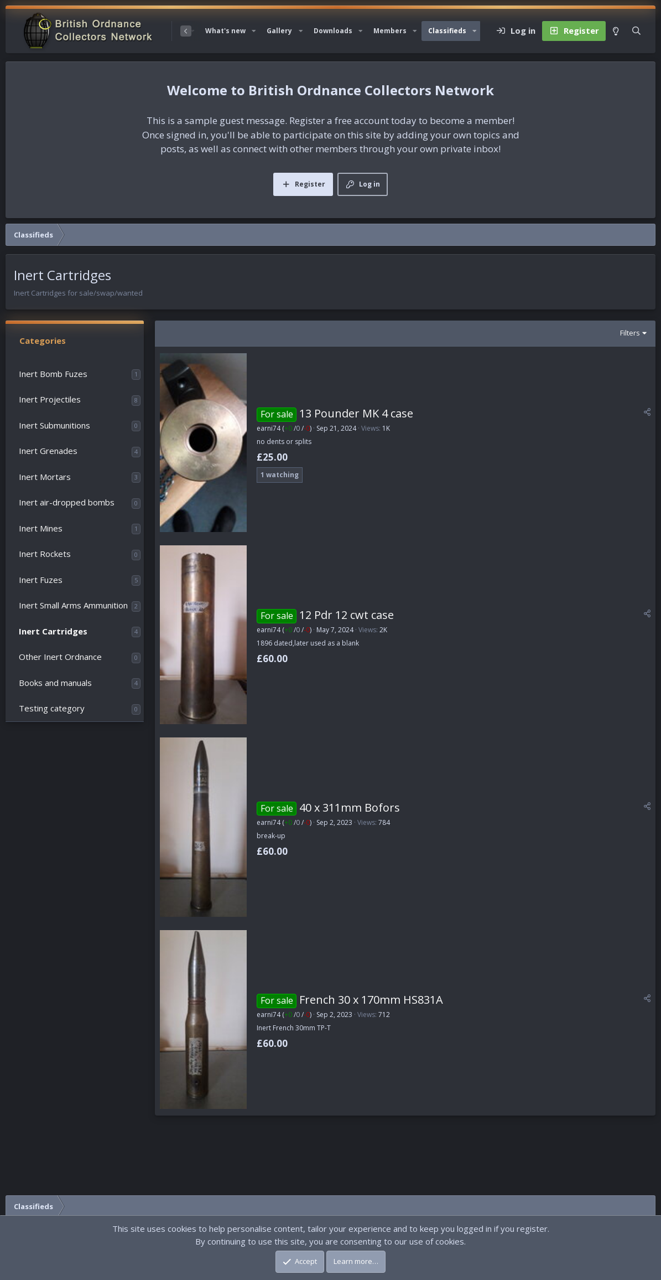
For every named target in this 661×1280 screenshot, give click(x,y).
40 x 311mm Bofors (349, 807)
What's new (225, 30)
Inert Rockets (45, 553)
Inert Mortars (45, 476)
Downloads (333, 30)
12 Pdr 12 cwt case (346, 614)
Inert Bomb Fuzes (53, 373)
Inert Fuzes (41, 579)
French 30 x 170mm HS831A (371, 999)
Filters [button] (630, 333)
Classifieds (447, 30)
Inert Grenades (48, 450)
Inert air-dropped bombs (66, 502)
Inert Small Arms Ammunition (73, 605)
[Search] (636, 31)
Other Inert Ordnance (60, 656)
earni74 (268, 428)
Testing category (52, 708)
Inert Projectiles (50, 399)
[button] (254, 31)
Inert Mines (41, 528)
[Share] (647, 412)
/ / (297, 428)
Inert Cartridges (53, 631)
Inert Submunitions (54, 425)
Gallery (279, 30)
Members (390, 30)
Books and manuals (55, 682)
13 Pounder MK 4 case (356, 413)
